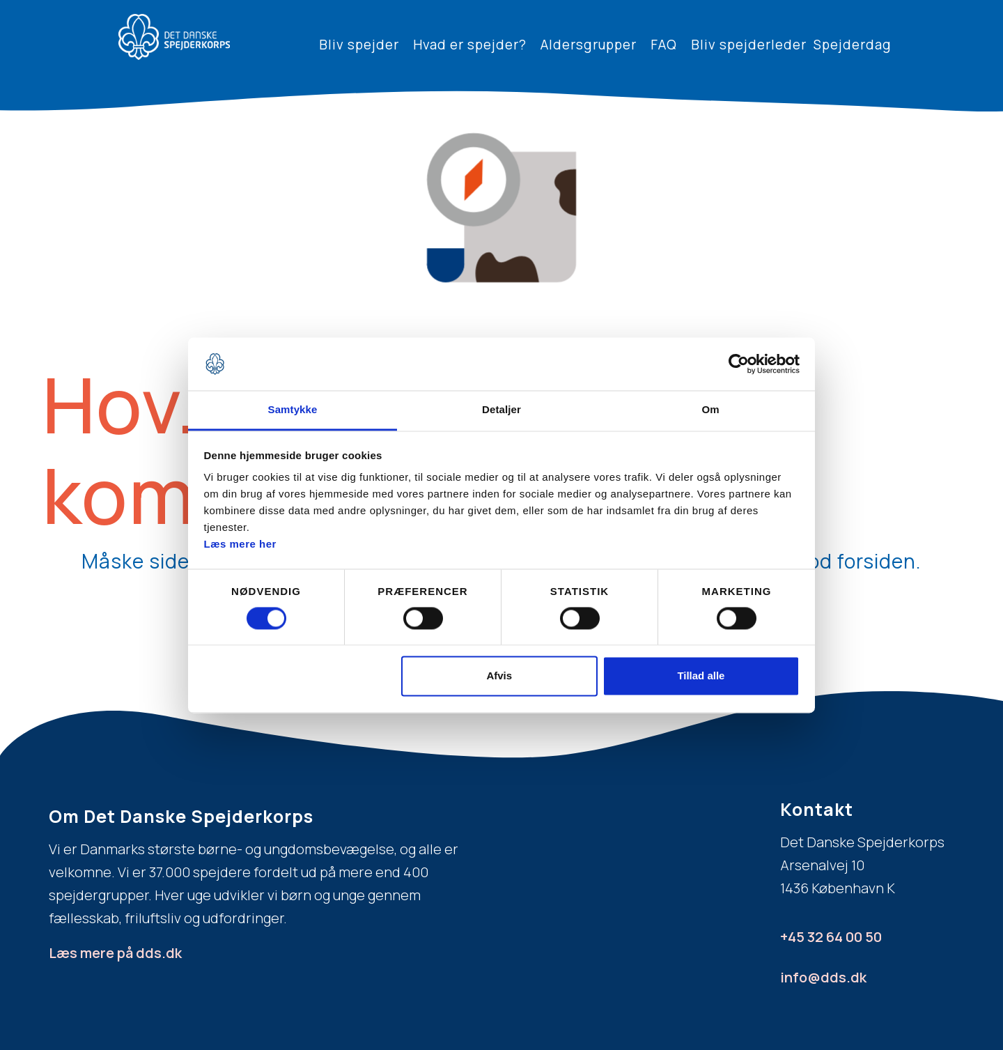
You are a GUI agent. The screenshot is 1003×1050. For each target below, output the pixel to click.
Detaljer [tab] (501, 410)
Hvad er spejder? (470, 45)
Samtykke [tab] (293, 410)
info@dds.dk (823, 977)
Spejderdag (853, 45)
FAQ (664, 45)
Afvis (499, 676)
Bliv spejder (359, 45)
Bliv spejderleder (749, 45)
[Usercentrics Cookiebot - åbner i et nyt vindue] (739, 363)
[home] (174, 37)
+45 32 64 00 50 (831, 936)
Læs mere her (240, 544)
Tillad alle (700, 676)
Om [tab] (710, 410)
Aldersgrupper (589, 45)
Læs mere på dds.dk (115, 952)
